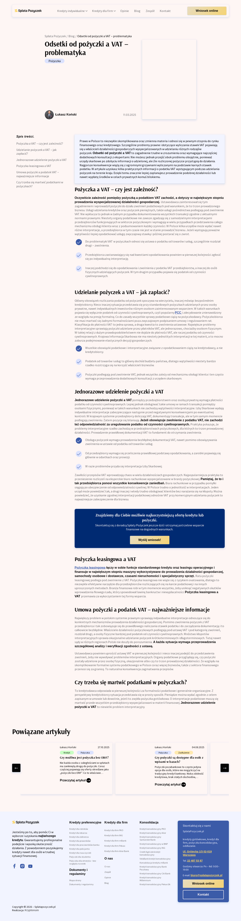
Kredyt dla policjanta (79, 848)
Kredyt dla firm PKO (113, 830)
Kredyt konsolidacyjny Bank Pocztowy (153, 868)
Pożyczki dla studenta (80, 856)
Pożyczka (55, 61)
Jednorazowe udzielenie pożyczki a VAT (41, 160)
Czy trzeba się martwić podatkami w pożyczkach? (39, 184)
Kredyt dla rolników (78, 828)
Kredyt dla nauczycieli (80, 852)
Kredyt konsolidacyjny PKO (153, 828)
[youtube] (30, 866)
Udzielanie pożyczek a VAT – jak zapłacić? (36, 152)
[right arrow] (225, 768)
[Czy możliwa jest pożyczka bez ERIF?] (66, 768)
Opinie (107, 877)
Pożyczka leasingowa (90, 567)
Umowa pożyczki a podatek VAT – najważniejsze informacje (37, 174)
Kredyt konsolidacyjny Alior (153, 832)
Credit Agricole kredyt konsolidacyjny (150, 853)
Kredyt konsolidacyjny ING (152, 847)
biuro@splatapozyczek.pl (206, 875)
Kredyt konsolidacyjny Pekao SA (155, 884)
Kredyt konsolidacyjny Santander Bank (150, 838)
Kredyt (67, 752)
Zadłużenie (183, 752)
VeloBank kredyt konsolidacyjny (155, 858)
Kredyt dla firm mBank (115, 840)
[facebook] (14, 866)
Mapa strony (75, 880)
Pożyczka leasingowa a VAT (33, 166)
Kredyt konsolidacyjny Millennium (150, 879)
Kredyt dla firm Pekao (114, 845)
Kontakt (203, 894)
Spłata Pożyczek (55, 36)
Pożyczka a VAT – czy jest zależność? (39, 143)
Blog (71, 36)
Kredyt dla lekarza (78, 832)
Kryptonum (32, 910)
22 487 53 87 (195, 860)
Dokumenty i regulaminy (81, 884)
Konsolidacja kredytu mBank (154, 862)
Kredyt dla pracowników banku (84, 844)
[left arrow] (16, 768)
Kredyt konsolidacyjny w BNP (154, 843)
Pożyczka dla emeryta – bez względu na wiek (82, 862)
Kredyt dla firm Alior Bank (116, 851)
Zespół (107, 872)
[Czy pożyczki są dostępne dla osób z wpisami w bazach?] (161, 768)
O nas (107, 866)
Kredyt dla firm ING (113, 835)
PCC (178, 312)
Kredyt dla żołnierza (79, 836)
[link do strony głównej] (28, 11)
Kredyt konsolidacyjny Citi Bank (155, 873)
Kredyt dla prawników (80, 840)
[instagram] (22, 866)
